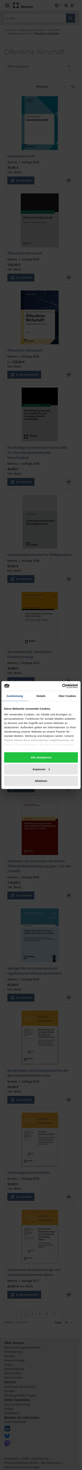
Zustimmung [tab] (14, 695)
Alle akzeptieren (41, 757)
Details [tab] (41, 695)
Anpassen (41, 769)
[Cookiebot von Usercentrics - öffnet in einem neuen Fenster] (62, 686)
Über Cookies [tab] (67, 695)
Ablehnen (41, 780)
